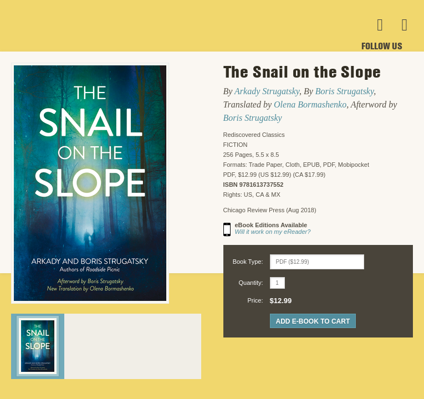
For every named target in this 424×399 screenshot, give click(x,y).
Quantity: (250, 282)
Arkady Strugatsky (266, 91)
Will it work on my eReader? (273, 231)
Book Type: (248, 261)
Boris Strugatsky (344, 91)
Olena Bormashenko (310, 104)
